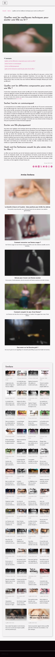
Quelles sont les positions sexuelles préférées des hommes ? (16, 618)
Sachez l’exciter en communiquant (13, 64)
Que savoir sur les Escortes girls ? (27, 347)
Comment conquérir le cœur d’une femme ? (27, 312)
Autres (9, 11)
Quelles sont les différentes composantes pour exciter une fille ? (20, 61)
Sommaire (8, 58)
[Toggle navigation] (5, 3)
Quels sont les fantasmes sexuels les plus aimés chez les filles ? (20, 69)
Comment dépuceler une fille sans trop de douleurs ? (39, 618)
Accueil (4, 11)
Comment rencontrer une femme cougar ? (27, 242)
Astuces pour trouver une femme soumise (28, 278)
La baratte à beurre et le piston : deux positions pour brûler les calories (27, 207)
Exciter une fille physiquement (12, 66)
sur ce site (18, 99)
